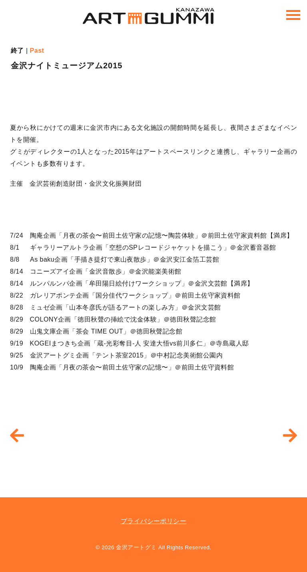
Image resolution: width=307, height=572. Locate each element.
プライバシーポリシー (154, 521)
